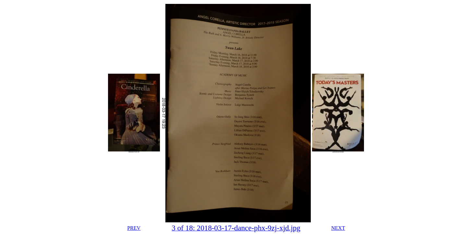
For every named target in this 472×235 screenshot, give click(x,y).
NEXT (338, 228)
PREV (133, 228)
